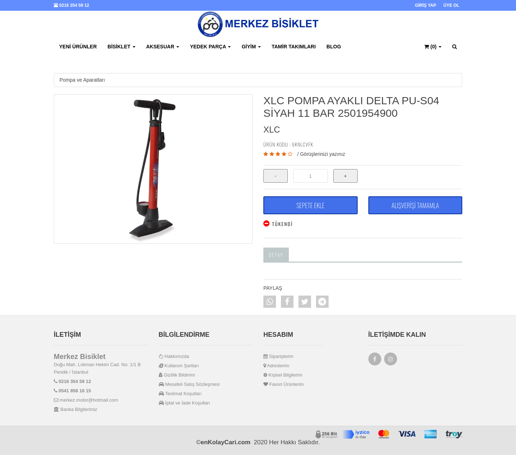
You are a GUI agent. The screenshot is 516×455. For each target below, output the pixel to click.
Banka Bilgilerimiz (75, 409)
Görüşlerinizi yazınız (322, 154)
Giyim (251, 46)
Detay (276, 254)
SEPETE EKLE (310, 205)
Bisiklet (121, 46)
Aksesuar (162, 46)
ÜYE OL (451, 5)
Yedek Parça (210, 46)
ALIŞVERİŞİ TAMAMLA (415, 205)
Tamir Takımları (294, 46)
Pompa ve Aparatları (82, 80)
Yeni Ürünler (78, 46)
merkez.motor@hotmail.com (86, 400)
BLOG (333, 46)
